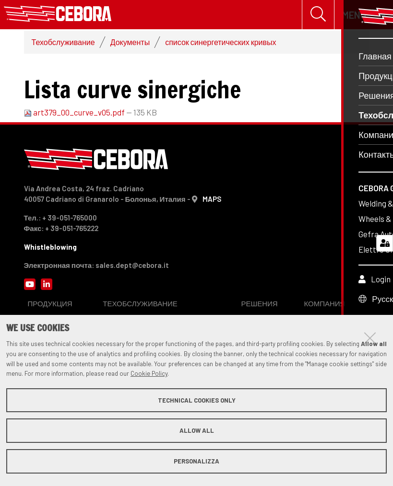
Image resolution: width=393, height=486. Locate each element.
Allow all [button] (196, 430)
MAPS (211, 201)
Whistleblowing (50, 248)
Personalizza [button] (196, 461)
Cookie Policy (149, 373)
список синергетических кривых (220, 43)
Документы (130, 43)
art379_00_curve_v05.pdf (75, 114)
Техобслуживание (63, 43)
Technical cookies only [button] (197, 400)
